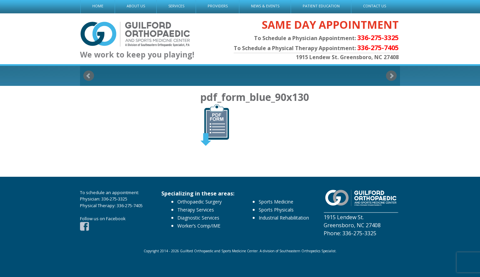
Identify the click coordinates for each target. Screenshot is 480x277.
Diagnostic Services (198, 218)
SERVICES (176, 5)
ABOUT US (136, 5)
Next (391, 76)
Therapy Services (195, 209)
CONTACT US (374, 5)
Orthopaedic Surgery (199, 201)
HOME (97, 5)
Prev (88, 76)
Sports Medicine (276, 201)
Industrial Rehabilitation (284, 218)
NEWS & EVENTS (265, 5)
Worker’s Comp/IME (198, 226)
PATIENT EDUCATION (321, 5)
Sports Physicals (276, 209)
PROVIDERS (218, 5)
